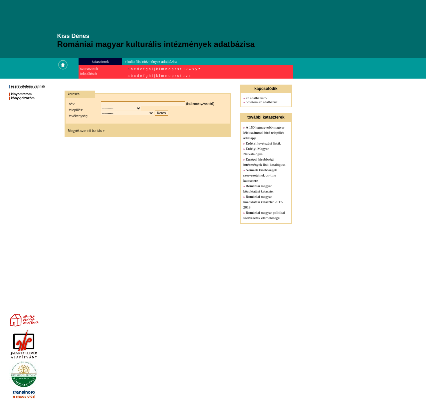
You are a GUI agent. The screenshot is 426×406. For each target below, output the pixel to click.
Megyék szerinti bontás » (86, 131)
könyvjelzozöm (23, 98)
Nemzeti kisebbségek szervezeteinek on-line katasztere (260, 175)
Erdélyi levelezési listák (263, 143)
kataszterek (100, 62)
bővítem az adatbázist (261, 102)
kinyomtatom (21, 94)
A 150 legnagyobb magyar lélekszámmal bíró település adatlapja (264, 132)
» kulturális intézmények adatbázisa (151, 62)
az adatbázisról (257, 98)
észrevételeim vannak (28, 86)
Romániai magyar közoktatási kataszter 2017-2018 (263, 202)
